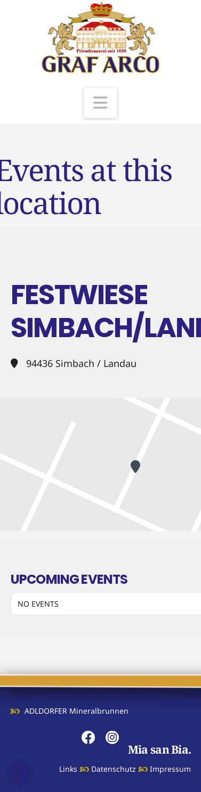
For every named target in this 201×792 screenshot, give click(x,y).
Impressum (170, 769)
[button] (101, 103)
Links (68, 769)
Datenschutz (113, 769)
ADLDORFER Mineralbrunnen (76, 711)
